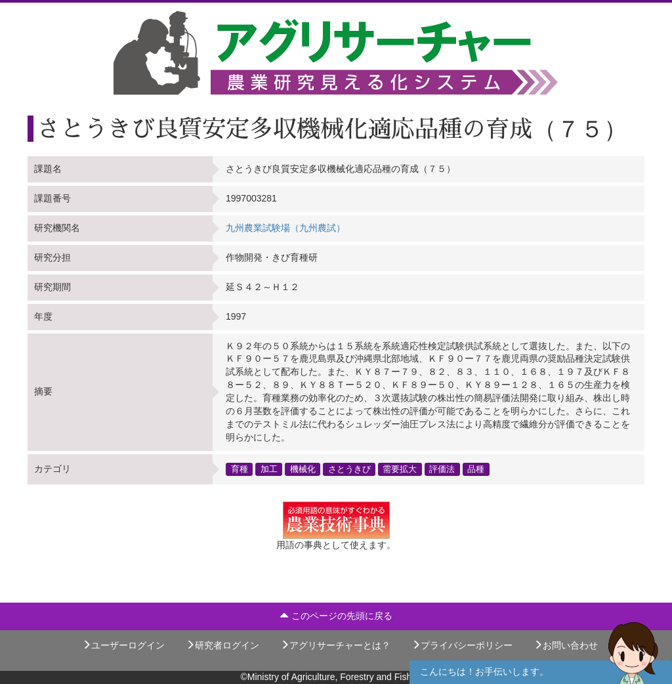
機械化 (303, 468)
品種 (475, 468)
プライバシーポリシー (462, 645)
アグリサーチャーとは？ (335, 645)
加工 (269, 468)
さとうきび (349, 468)
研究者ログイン (222, 645)
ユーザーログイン (123, 645)
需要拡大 (400, 468)
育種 (239, 468)
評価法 (442, 468)
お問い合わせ (566, 645)
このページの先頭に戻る (336, 615)
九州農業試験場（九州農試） (285, 228)
